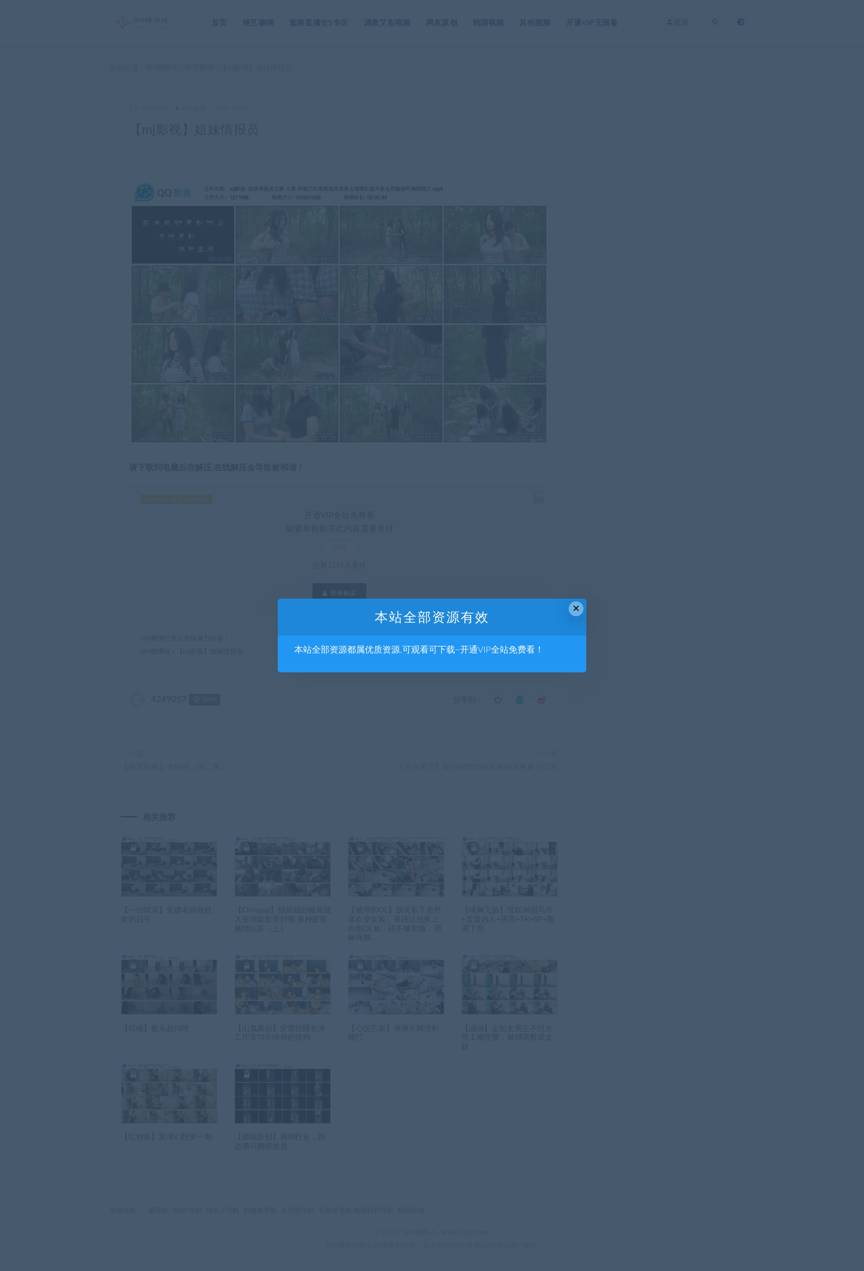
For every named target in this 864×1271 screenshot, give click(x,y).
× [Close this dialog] (576, 608)
